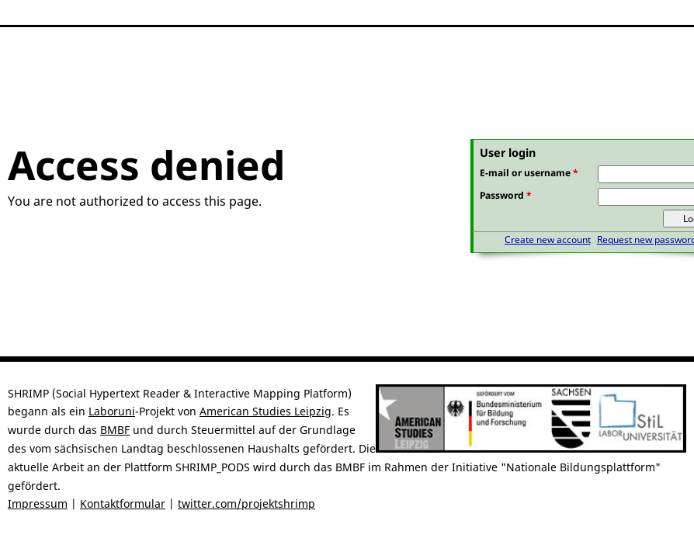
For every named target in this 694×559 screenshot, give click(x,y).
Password (506, 195)
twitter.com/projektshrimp (246, 503)
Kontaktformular (122, 503)
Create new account (548, 239)
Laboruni (111, 411)
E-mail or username (529, 172)
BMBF (115, 429)
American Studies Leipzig (265, 411)
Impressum (38, 503)
